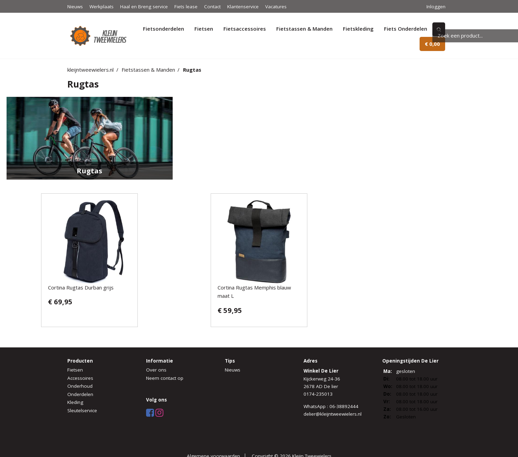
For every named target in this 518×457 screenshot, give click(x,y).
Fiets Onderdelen (405, 28)
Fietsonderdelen (163, 28)
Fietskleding (358, 28)
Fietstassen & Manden (304, 28)
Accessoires (80, 378)
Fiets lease (186, 6)
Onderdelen (80, 394)
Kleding (75, 402)
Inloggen (435, 6)
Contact (212, 6)
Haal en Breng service (144, 6)
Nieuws (75, 6)
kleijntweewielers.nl (90, 69)
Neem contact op (164, 378)
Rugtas (192, 69)
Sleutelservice (82, 410)
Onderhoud (80, 386)
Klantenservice (243, 6)
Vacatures (276, 6)
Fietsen (203, 28)
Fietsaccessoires (244, 28)
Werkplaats (101, 6)
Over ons (156, 370)
